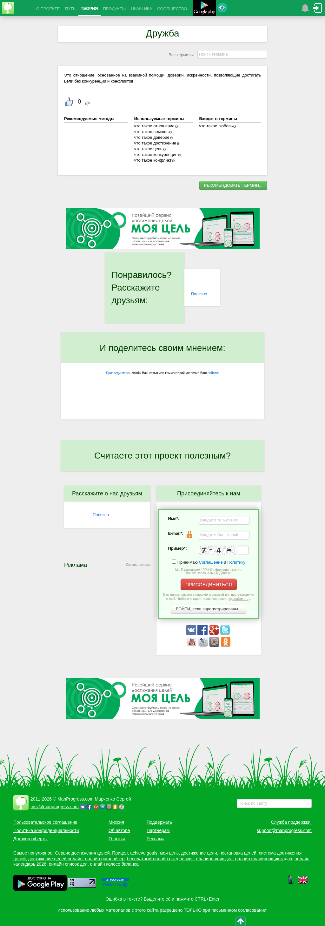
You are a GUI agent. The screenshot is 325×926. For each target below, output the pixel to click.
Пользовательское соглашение (45, 822)
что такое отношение (154, 126)
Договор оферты (30, 838)
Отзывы (117, 838)
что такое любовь (216, 126)
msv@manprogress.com (54, 806)
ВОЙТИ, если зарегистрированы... (209, 609)
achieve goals (143, 853)
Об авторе (119, 830)
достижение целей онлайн (55, 858)
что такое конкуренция (155, 154)
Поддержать (159, 822)
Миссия (116, 822)
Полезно (199, 294)
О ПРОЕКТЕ (48, 8)
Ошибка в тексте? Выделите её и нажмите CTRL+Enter (163, 899)
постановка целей (237, 853)
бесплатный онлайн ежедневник (160, 858)
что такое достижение (155, 143)
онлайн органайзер (104, 858)
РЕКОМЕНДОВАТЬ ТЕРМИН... (233, 185)
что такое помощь (151, 131)
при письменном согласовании (234, 910)
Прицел (120, 853)
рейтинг (213, 373)
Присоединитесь (118, 373)
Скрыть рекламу (138, 565)
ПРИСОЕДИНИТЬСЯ (208, 584)
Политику (236, 562)
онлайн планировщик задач (263, 858)
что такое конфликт (153, 160)
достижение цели (199, 853)
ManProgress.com (75, 799)
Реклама (155, 838)
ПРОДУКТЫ (114, 8)
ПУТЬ (70, 8)
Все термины (181, 54)
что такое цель (148, 148)
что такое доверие (151, 137)
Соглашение (211, 562)
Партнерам (158, 830)
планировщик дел (214, 858)
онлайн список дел (68, 864)
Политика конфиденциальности (46, 830)
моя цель (169, 853)
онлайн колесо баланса (114, 864)
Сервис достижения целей (82, 853)
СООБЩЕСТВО (172, 8)
